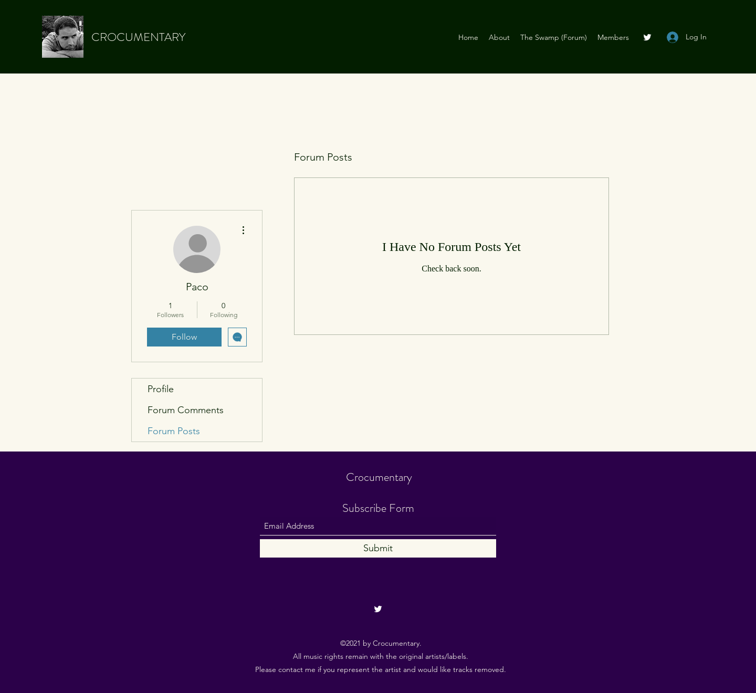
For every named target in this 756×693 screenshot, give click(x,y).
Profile (161, 389)
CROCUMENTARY (138, 37)
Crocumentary (379, 477)
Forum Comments (186, 410)
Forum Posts (174, 431)
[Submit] (378, 548)
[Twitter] (647, 37)
